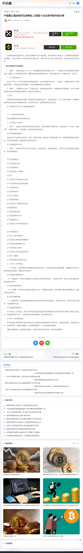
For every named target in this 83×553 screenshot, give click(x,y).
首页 (7, 12)
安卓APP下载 (69, 34)
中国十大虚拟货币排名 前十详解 (53, 523)
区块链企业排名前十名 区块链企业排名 (66, 357)
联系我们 (28, 541)
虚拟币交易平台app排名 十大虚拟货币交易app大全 (62, 376)
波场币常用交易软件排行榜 (11, 461)
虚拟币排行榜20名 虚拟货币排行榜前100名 (59, 380)
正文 (17, 12)
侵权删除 (55, 541)
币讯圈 (7, 3)
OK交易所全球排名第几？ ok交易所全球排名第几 (22, 423)
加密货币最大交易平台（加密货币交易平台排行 (21, 370)
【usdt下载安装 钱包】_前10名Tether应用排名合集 (23, 373)
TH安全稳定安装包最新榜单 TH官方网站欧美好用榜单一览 (26, 396)
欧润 (9, 20)
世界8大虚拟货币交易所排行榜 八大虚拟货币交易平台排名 (21, 492)
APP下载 (70, 47)
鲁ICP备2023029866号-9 (57, 547)
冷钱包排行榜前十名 (9, 523)
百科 (12, 12)
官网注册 (53, 34)
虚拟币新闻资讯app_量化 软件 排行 (57, 373)
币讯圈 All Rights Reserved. (39, 547)
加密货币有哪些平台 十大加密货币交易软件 (18, 357)
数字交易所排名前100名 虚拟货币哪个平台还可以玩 (23, 376)
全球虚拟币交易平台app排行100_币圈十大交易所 (23, 419)
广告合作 (46, 541)
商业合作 (37, 541)
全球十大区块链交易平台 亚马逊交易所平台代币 (22, 380)
